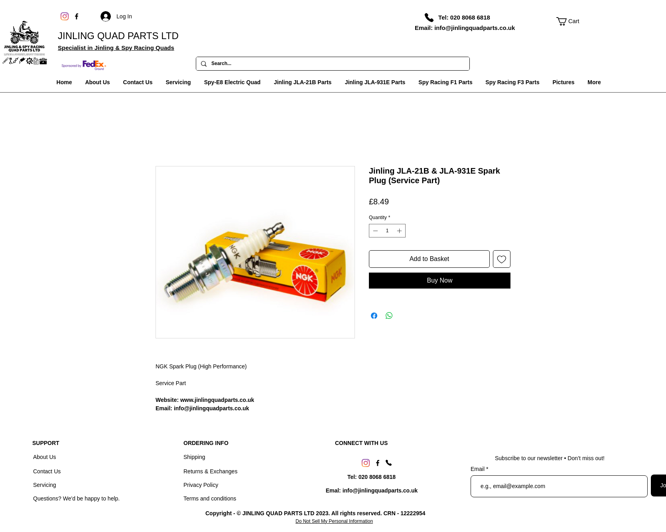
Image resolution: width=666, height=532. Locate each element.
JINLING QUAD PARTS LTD (118, 35)
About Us (45, 457)
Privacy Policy (200, 485)
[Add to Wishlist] (501, 259)
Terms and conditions (209, 498)
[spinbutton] (387, 230)
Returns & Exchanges (210, 471)
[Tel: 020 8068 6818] (464, 17)
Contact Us (47, 471)
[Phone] (429, 17)
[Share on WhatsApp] (389, 315)
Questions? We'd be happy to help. (76, 498)
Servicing (44, 485)
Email (478, 469)
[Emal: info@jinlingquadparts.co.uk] (372, 491)
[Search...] (332, 64)
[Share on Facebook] (374, 315)
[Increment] (400, 230)
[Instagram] (65, 16)
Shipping (194, 457)
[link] (572, 21)
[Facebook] (77, 16)
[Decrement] (374, 230)
